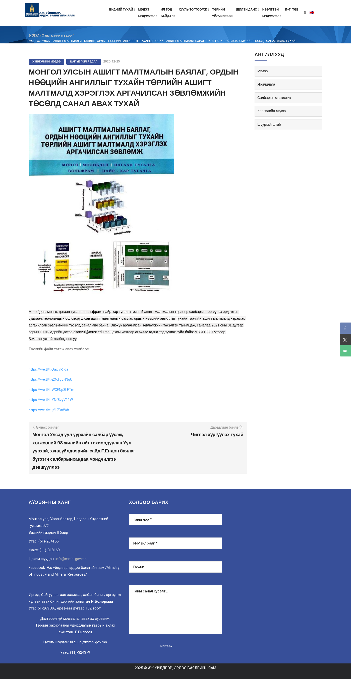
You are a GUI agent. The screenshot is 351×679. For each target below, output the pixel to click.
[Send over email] (345, 351)
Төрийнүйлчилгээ (222, 12)
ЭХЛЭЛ (34, 35)
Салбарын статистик (274, 97)
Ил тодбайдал (168, 12)
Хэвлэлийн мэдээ (57, 35)
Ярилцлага (266, 84)
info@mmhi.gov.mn (71, 559)
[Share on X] (345, 339)
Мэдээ (262, 71)
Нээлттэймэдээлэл (272, 12)
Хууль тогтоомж (194, 9)
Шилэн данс (248, 9)
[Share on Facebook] (345, 328)
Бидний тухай (122, 9)
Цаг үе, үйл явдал (83, 61)
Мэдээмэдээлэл (148, 12)
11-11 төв (292, 9)
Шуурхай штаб (269, 124)
